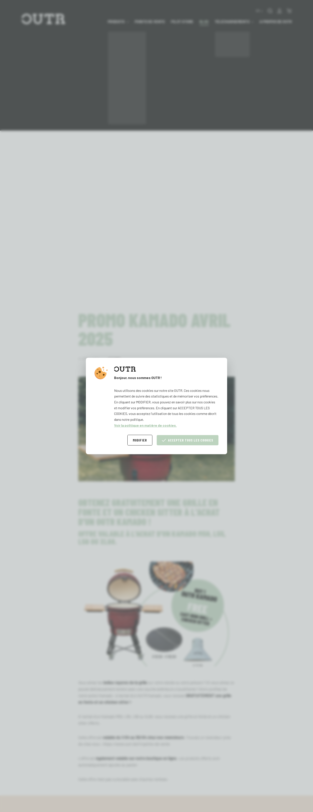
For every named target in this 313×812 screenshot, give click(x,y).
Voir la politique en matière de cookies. (145, 425)
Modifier (140, 440)
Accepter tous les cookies (187, 440)
